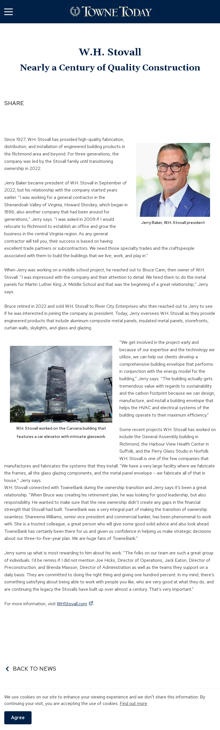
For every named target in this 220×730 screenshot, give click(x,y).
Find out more (133, 703)
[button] (8, 11)
